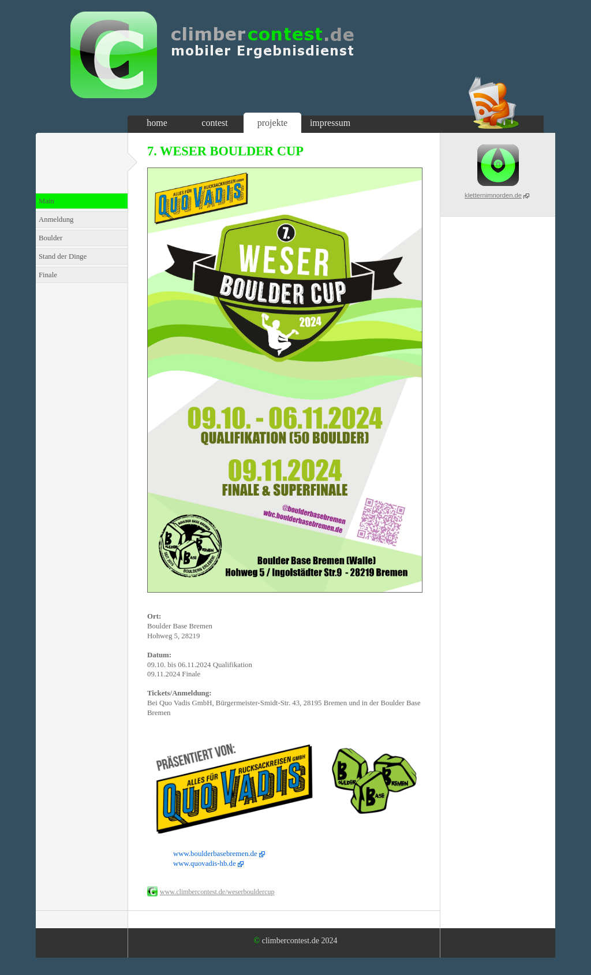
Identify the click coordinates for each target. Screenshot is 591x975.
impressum (330, 123)
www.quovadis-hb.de (204, 863)
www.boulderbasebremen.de (215, 854)
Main (46, 201)
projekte (272, 123)
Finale (48, 275)
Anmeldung (56, 219)
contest (214, 123)
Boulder (50, 238)
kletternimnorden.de (493, 195)
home (157, 123)
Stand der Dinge (63, 256)
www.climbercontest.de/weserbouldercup (217, 892)
